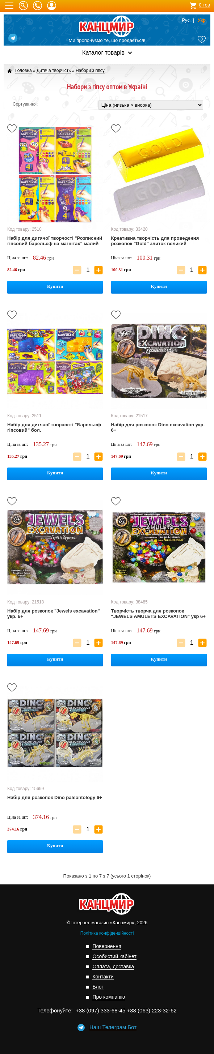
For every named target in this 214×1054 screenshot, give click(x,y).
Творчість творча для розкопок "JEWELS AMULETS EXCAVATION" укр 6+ (158, 613)
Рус (186, 20)
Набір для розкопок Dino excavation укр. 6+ (158, 427)
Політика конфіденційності (107, 933)
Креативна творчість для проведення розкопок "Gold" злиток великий (155, 240)
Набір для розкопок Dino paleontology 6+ (54, 797)
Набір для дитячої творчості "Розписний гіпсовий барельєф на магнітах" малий (54, 240)
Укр (202, 20)
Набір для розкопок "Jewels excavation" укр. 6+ (53, 613)
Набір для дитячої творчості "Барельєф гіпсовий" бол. (54, 427)
